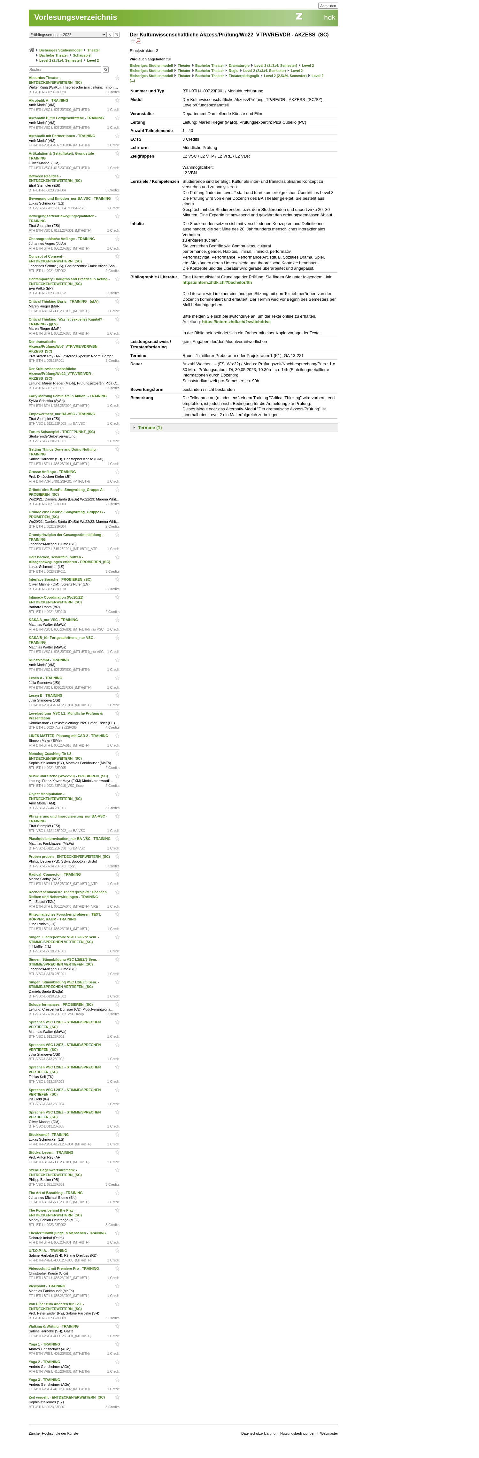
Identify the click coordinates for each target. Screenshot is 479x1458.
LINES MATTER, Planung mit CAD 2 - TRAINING (69, 736)
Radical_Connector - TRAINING (55, 874)
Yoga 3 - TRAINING (45, 1380)
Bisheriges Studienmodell (60, 50)
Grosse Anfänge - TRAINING (53, 472)
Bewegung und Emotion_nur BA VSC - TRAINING (70, 198)
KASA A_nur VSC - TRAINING (54, 620)
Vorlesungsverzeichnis (75, 17)
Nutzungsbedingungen (297, 1433)
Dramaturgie (239, 65)
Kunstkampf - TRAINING (49, 660)
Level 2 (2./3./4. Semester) (60, 60)
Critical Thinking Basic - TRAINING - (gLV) (64, 301)
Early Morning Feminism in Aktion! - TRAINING (68, 396)
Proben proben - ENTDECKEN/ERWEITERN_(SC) (70, 856)
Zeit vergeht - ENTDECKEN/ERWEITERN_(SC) (67, 1397)
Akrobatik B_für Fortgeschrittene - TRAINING (67, 118)
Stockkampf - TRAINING (49, 1134)
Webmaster (329, 1433)
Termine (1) (150, 427)
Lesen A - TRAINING (46, 678)
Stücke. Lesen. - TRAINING (51, 1152)
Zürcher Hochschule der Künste (53, 1433)
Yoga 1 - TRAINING (45, 1344)
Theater (93, 50)
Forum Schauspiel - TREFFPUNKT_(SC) (62, 432)
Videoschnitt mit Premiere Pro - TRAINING (64, 1268)
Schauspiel (82, 55)
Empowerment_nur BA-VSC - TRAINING (62, 414)
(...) (132, 80)
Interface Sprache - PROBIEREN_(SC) (60, 579)
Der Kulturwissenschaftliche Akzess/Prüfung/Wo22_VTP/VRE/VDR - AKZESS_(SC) (61, 373)
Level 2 (93, 60)
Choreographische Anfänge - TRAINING (62, 239)
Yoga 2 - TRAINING (45, 1362)
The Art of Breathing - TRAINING (56, 1193)
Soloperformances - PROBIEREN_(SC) (61, 1004)
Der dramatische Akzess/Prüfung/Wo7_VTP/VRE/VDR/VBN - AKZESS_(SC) (64, 346)
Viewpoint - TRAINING (47, 1286)
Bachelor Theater (53, 55)
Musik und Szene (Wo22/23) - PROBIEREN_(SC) (69, 776)
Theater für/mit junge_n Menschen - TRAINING (68, 1233)
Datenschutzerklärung (258, 1433)
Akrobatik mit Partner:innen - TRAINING (62, 136)
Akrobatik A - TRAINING (49, 100)
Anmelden (328, 6)
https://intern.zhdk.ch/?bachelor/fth (217, 282)
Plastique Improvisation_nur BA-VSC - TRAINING (70, 839)
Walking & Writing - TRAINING (54, 1326)
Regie (233, 71)
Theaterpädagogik (244, 76)
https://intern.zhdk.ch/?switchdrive (236, 321)
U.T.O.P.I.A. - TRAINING (48, 1250)
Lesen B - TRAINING (46, 695)
